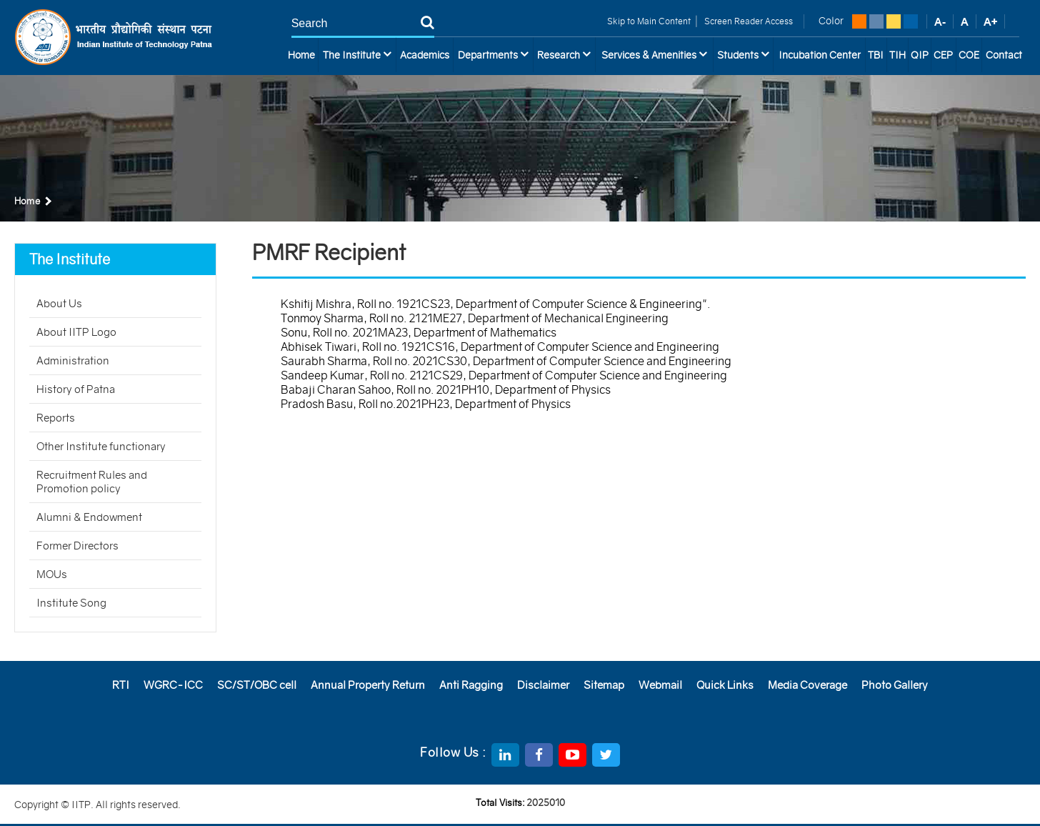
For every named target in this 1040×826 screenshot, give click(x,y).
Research (564, 54)
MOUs (51, 574)
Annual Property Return (368, 685)
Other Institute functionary (101, 446)
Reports (55, 417)
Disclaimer (543, 685)
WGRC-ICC (173, 685)
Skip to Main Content (649, 21)
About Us (59, 303)
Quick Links (725, 685)
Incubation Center (820, 55)
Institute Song (71, 602)
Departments (493, 54)
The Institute (357, 54)
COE (969, 55)
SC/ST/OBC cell (256, 685)
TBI (876, 55)
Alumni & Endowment (89, 517)
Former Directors (77, 545)
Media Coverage (807, 685)
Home (301, 55)
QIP (920, 55)
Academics (424, 55)
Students (743, 54)
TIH (897, 55)
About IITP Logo (76, 332)
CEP (943, 55)
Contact (1004, 55)
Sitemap (604, 685)
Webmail (660, 685)
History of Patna (75, 389)
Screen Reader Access (747, 21)
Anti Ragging (471, 685)
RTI (120, 685)
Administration (72, 360)
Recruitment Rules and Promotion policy (91, 481)
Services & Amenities (654, 54)
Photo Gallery (894, 685)
